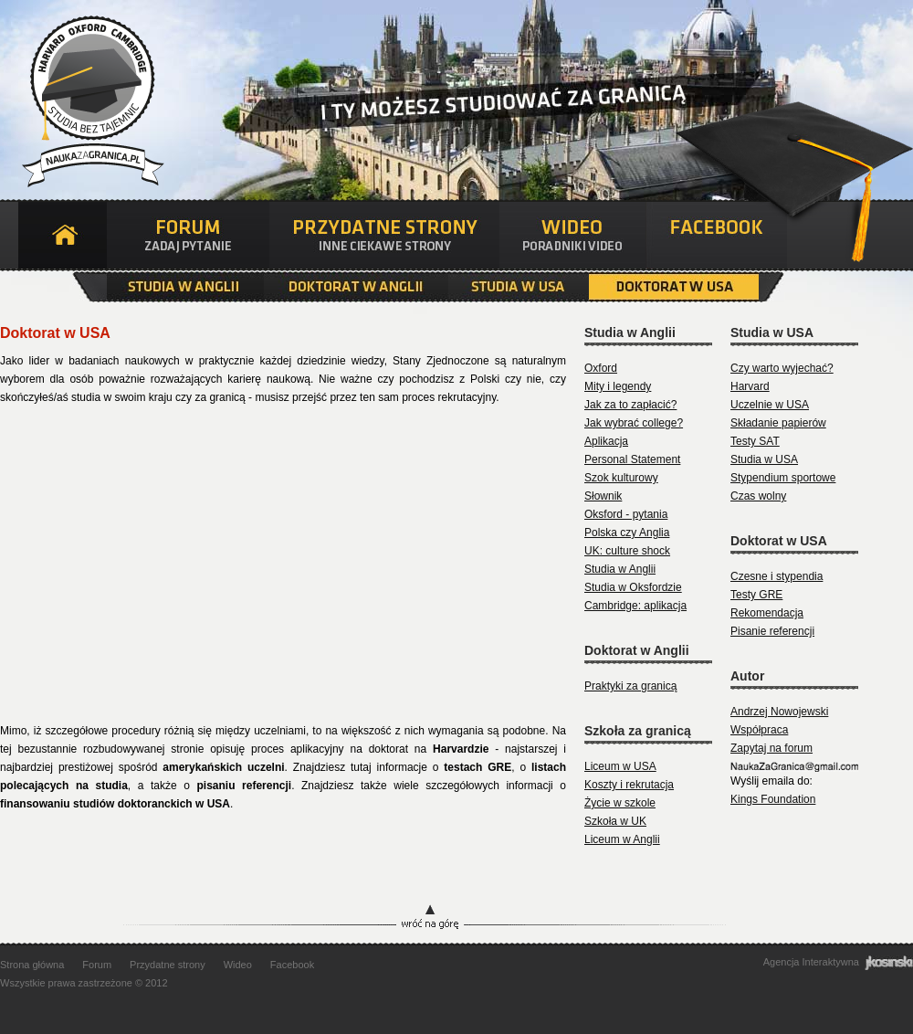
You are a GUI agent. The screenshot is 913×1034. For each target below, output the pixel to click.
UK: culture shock (627, 550)
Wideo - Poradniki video (572, 235)
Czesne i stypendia (776, 576)
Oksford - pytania (625, 514)
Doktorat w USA (674, 286)
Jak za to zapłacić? (630, 404)
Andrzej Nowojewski (779, 711)
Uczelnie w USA (769, 404)
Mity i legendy (617, 386)
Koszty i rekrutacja (629, 784)
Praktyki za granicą (630, 686)
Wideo (238, 964)
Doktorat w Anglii (356, 286)
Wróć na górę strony (456, 918)
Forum (96, 964)
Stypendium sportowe (782, 477)
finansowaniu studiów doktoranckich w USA (115, 803)
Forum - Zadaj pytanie (188, 235)
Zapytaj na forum (771, 748)
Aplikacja (606, 441)
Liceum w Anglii (622, 839)
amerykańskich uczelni (223, 767)
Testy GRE (756, 594)
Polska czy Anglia (626, 532)
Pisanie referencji (772, 631)
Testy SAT (755, 441)
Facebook (716, 235)
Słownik (603, 496)
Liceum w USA (620, 766)
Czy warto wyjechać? (782, 368)
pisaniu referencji (244, 785)
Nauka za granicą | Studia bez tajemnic (90, 97)
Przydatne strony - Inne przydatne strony (384, 235)
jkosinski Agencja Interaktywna (889, 962)
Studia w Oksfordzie (633, 587)
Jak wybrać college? (633, 423)
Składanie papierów (778, 423)
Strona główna (62, 235)
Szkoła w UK (615, 821)
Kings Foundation (772, 799)
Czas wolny (758, 496)
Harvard (750, 386)
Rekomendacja (766, 613)
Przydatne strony (167, 964)
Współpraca (759, 729)
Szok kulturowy (621, 477)
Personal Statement (632, 459)
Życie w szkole (620, 803)
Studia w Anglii (185, 286)
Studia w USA (518, 286)
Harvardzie (460, 749)
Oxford (600, 368)
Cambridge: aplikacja (635, 605)
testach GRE (477, 767)
